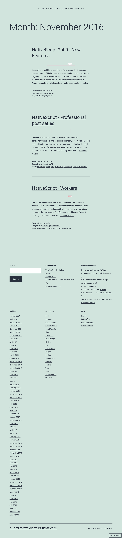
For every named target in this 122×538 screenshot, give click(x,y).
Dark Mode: (115, 535)
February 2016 (15, 476)
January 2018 (15, 414)
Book (47, 316)
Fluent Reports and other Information (61, 8)
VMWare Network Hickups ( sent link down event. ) (96, 273)
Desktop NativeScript (53, 286)
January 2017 (15, 440)
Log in (83, 316)
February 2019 (15, 388)
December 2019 (16, 362)
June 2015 (14, 499)
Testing (48, 365)
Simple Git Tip (50, 276)
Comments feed (87, 322)
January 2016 (15, 479)
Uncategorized (51, 375)
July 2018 (13, 404)
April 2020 (13, 352)
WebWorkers (66, 228)
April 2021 (13, 342)
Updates (49, 96)
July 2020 (13, 345)
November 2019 (16, 365)
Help (52, 167)
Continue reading (81, 83)
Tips (52, 93)
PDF (47, 345)
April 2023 (13, 319)
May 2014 (13, 508)
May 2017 (13, 427)
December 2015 (16, 482)
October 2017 (15, 417)
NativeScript (46, 93)
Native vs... (49, 273)
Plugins (48, 352)
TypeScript (49, 371)
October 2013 (15, 512)
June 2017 (14, 424)
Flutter (47, 332)
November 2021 (16, 329)
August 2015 (14, 492)
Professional (68, 167)
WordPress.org (87, 326)
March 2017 (14, 433)
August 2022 (14, 326)
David (83, 286)
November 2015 (16, 486)
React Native (50, 358)
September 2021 (16, 335)
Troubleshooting (81, 167)
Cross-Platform (51, 326)
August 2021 (14, 339)
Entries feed (85, 319)
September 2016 (16, 453)
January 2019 (15, 391)
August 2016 (14, 456)
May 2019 (13, 378)
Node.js (48, 342)
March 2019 (14, 384)
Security (48, 362)
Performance (55, 226)
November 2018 (16, 397)
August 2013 (14, 515)
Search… (13, 265)
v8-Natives (49, 378)
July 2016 (13, 459)
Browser (48, 319)
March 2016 (14, 472)
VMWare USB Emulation (54, 270)
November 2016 (16, 446)
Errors (48, 167)
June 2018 (14, 407)
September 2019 (16, 368)
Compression (50, 322)
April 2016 (13, 469)
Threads (49, 228)
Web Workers (57, 228)
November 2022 (16, 322)
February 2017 (15, 437)
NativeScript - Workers (54, 188)
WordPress (108, 528)
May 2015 (13, 502)
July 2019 (13, 371)
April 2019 (13, 381)
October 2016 (15, 450)
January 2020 (15, 358)
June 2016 (14, 463)
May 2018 (13, 410)
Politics (48, 355)
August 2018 (14, 401)
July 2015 (13, 495)
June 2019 (14, 375)
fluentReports (50, 329)
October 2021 (15, 332)
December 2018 (16, 394)
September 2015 (16, 489)
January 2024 (15, 316)
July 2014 (13, 505)
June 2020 (14, 349)
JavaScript (49, 335)
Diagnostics (41, 167)
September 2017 (16, 420)
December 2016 (16, 443)
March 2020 (14, 355)
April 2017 (13, 430)
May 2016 (13, 466)
